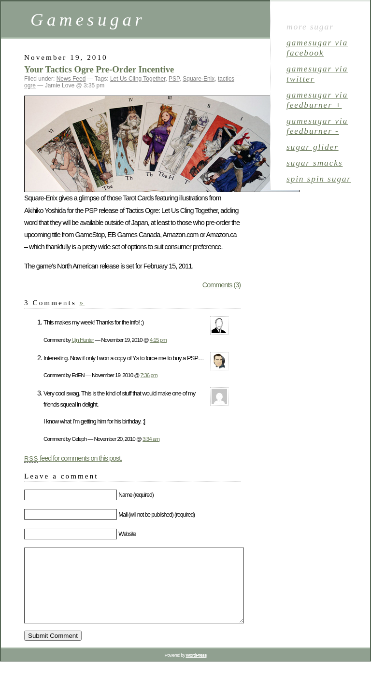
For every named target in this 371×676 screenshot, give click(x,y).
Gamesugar (87, 19)
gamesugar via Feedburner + (317, 100)
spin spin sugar (318, 178)
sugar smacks (314, 163)
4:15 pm (158, 340)
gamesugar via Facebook (317, 47)
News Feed (71, 78)
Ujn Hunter (82, 340)
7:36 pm (149, 375)
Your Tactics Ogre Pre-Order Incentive (99, 69)
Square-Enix (198, 78)
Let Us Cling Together (138, 78)
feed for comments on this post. (73, 458)
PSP (174, 78)
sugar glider (312, 147)
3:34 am (151, 439)
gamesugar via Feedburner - (317, 126)
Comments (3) (221, 285)
